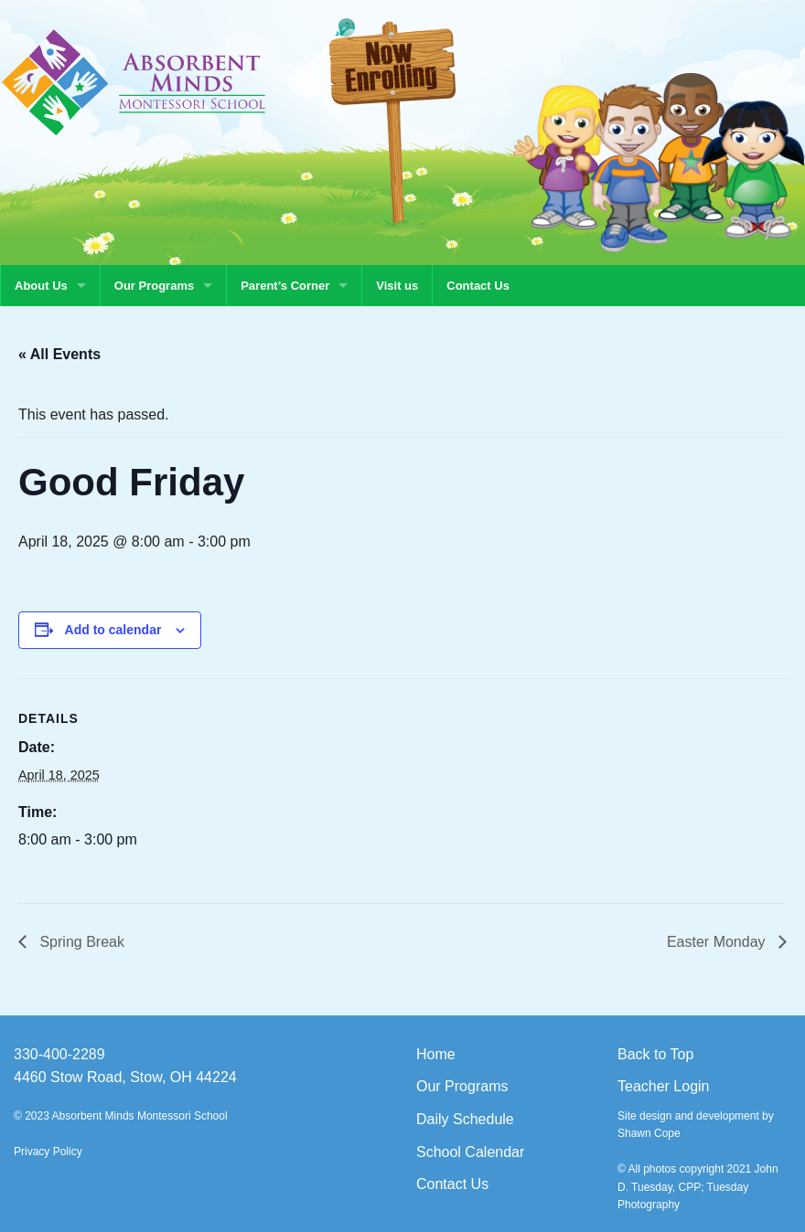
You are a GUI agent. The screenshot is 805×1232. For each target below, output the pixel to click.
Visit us (397, 285)
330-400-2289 (59, 1054)
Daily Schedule (465, 1119)
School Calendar (470, 1152)
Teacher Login (663, 1086)
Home (436, 1054)
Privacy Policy (48, 1151)
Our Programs (154, 285)
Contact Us (478, 285)
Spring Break (80, 942)
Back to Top (655, 1054)
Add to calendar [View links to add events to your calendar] (113, 629)
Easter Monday (718, 942)
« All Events (59, 354)
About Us (41, 285)
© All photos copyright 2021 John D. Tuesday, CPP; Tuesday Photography (697, 1186)
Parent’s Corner (285, 285)
